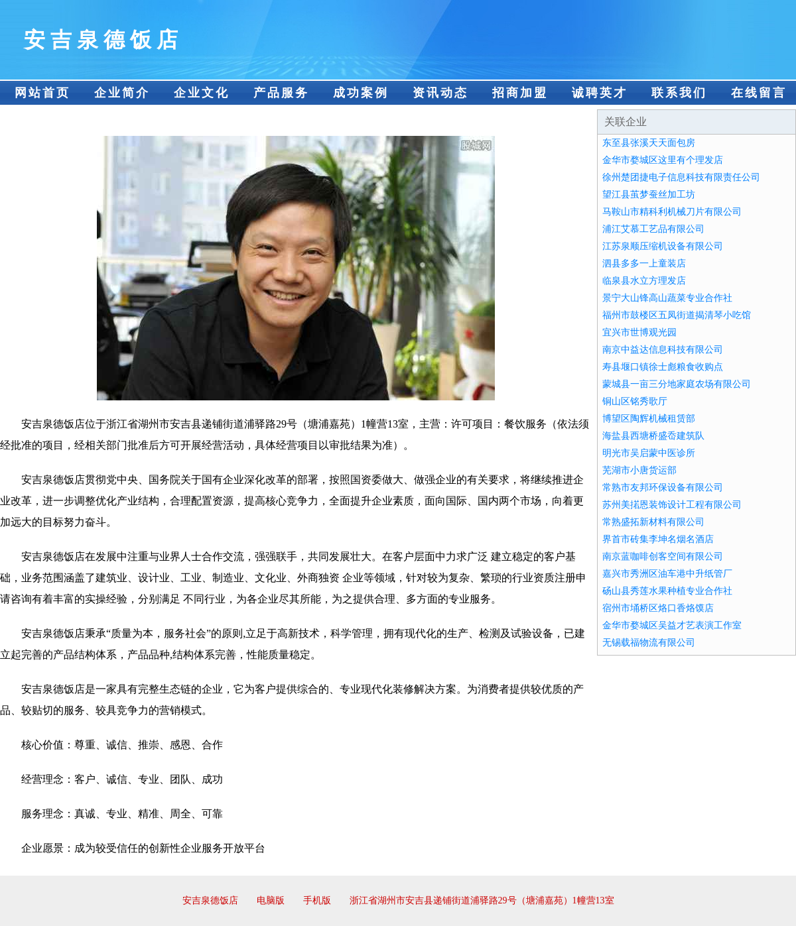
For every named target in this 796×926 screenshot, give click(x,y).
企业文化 (202, 92)
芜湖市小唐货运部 (639, 470)
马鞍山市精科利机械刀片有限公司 (672, 212)
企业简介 (122, 92)
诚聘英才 (600, 92)
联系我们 (679, 92)
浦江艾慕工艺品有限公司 (653, 229)
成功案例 (361, 92)
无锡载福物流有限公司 (648, 643)
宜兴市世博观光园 (639, 332)
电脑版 (271, 900)
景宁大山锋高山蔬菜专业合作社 (667, 298)
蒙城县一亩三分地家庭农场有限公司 (676, 384)
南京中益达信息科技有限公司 (662, 350)
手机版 (317, 900)
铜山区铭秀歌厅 (634, 401)
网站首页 (42, 92)
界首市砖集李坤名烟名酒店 (658, 539)
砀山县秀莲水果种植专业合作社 (667, 591)
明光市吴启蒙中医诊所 (648, 453)
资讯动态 (440, 92)
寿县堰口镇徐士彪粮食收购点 (662, 367)
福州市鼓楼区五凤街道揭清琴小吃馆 (676, 315)
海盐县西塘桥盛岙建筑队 (653, 436)
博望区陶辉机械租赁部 (648, 419)
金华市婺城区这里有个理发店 (662, 160)
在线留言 (759, 92)
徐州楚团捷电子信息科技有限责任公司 (681, 177)
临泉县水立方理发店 (644, 281)
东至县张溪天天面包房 (648, 143)
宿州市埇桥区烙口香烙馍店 (658, 608)
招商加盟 (520, 92)
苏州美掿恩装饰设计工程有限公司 (672, 505)
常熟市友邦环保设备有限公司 (662, 487)
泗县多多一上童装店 (644, 263)
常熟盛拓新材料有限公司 (653, 522)
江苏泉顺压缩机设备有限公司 (662, 246)
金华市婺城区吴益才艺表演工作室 (672, 625)
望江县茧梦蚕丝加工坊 (648, 195)
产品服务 (281, 92)
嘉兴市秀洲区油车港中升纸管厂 (667, 574)
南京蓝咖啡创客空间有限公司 (662, 556)
